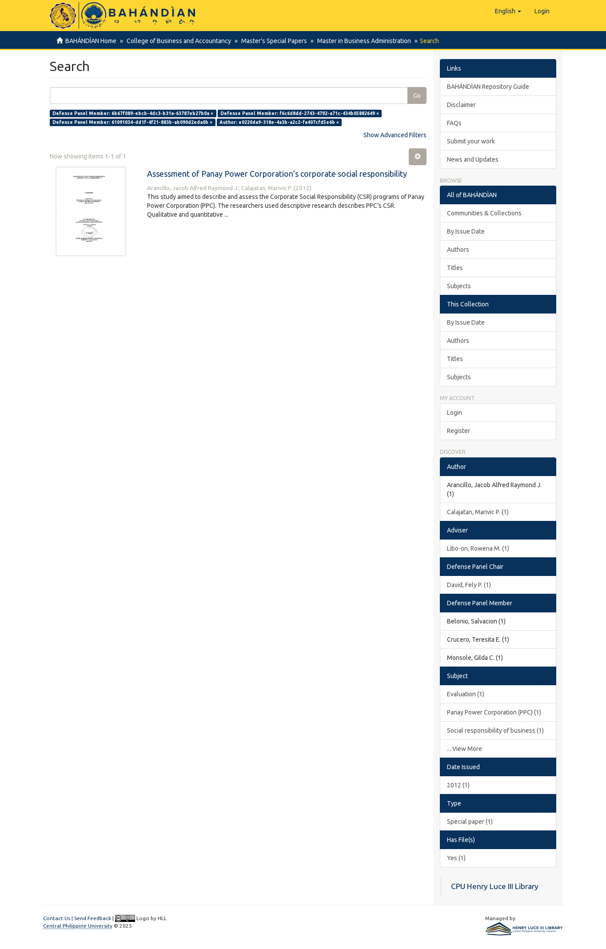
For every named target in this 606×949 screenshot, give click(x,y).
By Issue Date (466, 231)
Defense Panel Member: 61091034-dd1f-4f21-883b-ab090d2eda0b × (132, 122)
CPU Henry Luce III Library (494, 886)
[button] (508, 11)
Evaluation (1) (465, 694)
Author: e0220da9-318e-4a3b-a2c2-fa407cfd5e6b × (279, 122)
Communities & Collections (484, 213)
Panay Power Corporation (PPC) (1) (494, 712)
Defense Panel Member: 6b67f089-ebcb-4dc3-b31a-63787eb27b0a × (132, 113)
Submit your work (471, 141)
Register (458, 430)
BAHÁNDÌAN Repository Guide (488, 86)
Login (454, 412)
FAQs (454, 123)
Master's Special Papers (271, 40)
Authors (458, 249)
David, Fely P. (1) (469, 584)
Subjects (459, 286)
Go (417, 95)
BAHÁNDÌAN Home (90, 40)
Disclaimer (461, 104)
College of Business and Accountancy (177, 40)
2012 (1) (458, 785)
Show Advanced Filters (395, 135)
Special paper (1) (470, 821)
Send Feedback (92, 918)
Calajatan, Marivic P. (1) (478, 512)
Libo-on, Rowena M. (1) (478, 548)
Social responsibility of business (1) (495, 730)
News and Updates (472, 159)
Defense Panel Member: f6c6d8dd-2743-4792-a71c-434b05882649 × (299, 113)
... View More (464, 748)
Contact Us (56, 918)
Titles (455, 267)
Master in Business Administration (360, 40)
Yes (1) (456, 858)
